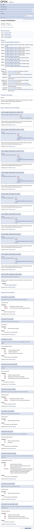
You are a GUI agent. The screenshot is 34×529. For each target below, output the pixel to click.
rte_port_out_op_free (12, 81)
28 (8, 124)
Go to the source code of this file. (7, 27)
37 (8, 209)
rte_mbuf (24, 74)
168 (8, 448)
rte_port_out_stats (8, 35)
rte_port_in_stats (7, 32)
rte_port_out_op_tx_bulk (12, 84)
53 (8, 287)
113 (8, 384)
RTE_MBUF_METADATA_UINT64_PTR (12, 53)
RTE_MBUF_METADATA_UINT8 (11, 56)
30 (8, 146)
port (3, 17)
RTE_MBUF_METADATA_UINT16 (11, 59)
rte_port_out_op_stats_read (13, 89)
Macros (29, 19)
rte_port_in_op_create (12, 71)
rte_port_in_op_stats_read (13, 77)
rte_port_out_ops (7, 37)
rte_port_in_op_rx (11, 74)
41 (8, 249)
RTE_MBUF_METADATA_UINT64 (11, 65)
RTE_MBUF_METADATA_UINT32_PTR (12, 50)
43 (8, 269)
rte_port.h (9, 103)
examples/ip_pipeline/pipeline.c (11, 285)
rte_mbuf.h (8, 25)
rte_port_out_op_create (12, 80)
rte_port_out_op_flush (12, 87)
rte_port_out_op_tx (11, 83)
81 (8, 334)
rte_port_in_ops (7, 34)
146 (8, 406)
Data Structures (17, 9)
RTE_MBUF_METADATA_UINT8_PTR (12, 44)
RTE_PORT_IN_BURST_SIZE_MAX (11, 42)
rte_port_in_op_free (12, 72)
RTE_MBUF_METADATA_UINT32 (11, 62)
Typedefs (32, 19)
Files (17, 11)
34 (8, 189)
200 (8, 499)
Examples (3, 13)
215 (8, 524)
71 (8, 314)
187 (8, 478)
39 (8, 229)
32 (8, 167)
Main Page (3, 4)
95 (8, 359)
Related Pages (3, 6)
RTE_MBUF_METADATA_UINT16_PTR (12, 47)
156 (8, 426)
